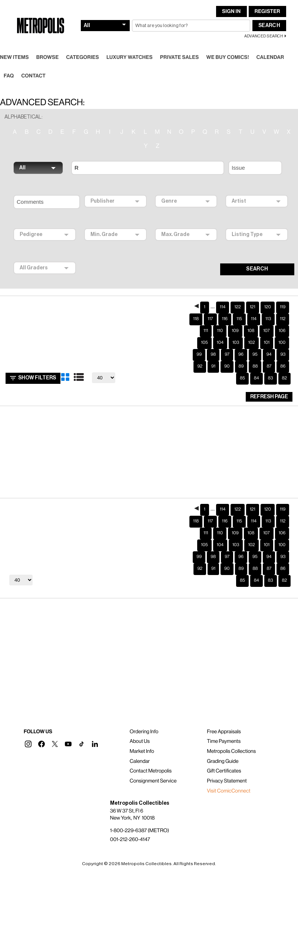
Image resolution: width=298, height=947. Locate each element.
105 (204, 337)
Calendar (270, 51)
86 (282, 360)
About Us (140, 735)
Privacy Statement (227, 775)
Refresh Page (269, 390)
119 (282, 301)
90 (226, 360)
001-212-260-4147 (130, 833)
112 (282, 313)
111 (205, 325)
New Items (14, 51)
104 (220, 337)
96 (241, 348)
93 (282, 348)
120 (267, 301)
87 (268, 360)
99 (199, 348)
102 (251, 337)
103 (235, 337)
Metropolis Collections (231, 745)
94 (269, 348)
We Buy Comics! (227, 51)
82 (284, 372)
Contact (33, 70)
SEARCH (257, 263)
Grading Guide (222, 755)
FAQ (9, 70)
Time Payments (224, 735)
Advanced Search (263, 30)
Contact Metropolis (151, 765)
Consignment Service (153, 775)
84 (256, 372)
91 (213, 360)
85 (242, 372)
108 (251, 325)
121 (252, 301)
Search (269, 19)
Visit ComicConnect (228, 785)
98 (213, 348)
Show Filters (33, 372)
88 (255, 360)
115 (239, 313)
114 (222, 301)
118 (196, 313)
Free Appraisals (224, 725)
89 (241, 360)
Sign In (231, 5)
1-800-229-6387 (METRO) (139, 824)
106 (282, 325)
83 (270, 372)
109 (235, 325)
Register (267, 5)
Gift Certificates (224, 765)
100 (281, 337)
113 (268, 313)
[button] (28, 738)
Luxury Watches (129, 51)
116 (225, 313)
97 (227, 348)
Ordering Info (144, 725)
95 (255, 348)
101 (267, 337)
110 (220, 325)
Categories (82, 51)
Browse (47, 51)
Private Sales (179, 51)
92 (199, 360)
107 (266, 325)
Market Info (142, 745)
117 (210, 313)
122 (237, 301)
